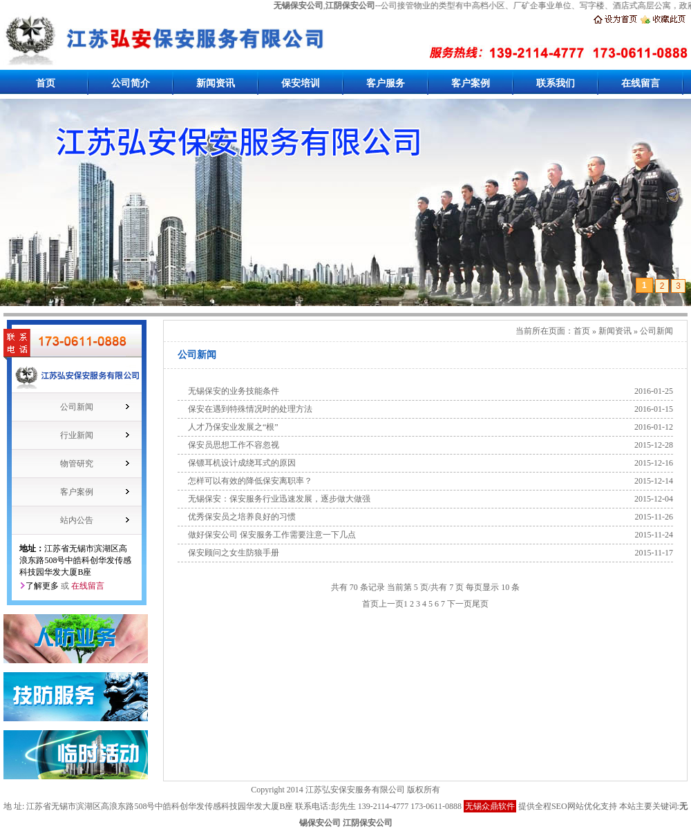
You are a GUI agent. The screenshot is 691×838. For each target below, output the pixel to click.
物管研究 (76, 463)
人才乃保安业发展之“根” (233, 427)
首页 (45, 83)
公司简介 (130, 83)
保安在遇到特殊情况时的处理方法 (250, 409)
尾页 (480, 604)
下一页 (459, 604)
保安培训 (300, 83)
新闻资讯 (215, 83)
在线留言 (640, 83)
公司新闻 (76, 407)
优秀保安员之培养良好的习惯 (242, 517)
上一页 (391, 604)
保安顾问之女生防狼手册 (233, 553)
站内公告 (76, 520)
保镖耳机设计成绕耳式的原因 (242, 463)
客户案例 (470, 83)
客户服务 (385, 83)
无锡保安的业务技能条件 (233, 391)
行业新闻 (76, 435)
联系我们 (555, 83)
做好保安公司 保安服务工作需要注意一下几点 (272, 535)
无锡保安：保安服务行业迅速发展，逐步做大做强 (279, 499)
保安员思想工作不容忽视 (233, 445)
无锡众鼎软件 (490, 806)
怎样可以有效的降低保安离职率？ (250, 481)
